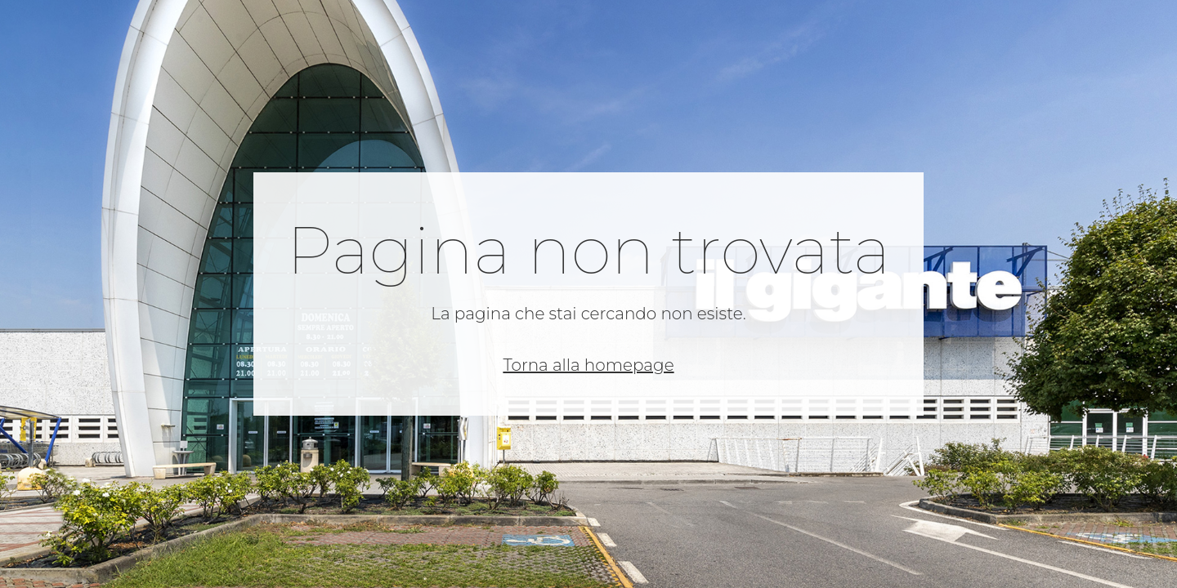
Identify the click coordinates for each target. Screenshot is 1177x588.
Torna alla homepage (588, 365)
